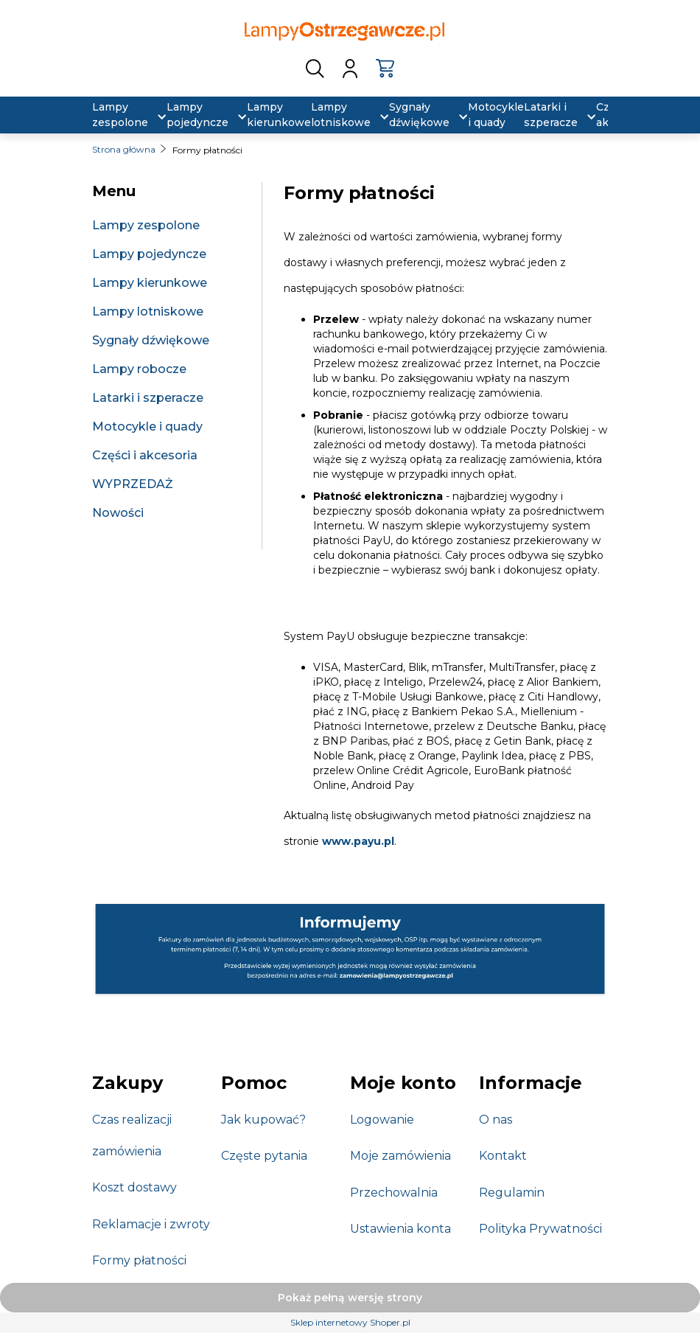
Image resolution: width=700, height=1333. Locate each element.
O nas (495, 1120)
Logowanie (382, 1120)
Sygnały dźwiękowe (150, 340)
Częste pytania (264, 1156)
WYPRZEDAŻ (132, 484)
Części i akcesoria (144, 455)
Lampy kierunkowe (149, 283)
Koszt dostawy (134, 1187)
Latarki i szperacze (147, 398)
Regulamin (512, 1193)
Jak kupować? (263, 1120)
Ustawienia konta (400, 1229)
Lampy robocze (139, 369)
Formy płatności (139, 1260)
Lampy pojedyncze (149, 254)
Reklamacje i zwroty (151, 1224)
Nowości (118, 513)
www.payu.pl (358, 841)
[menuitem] (120, 115)
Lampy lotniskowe (147, 311)
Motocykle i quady (147, 427)
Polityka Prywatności (540, 1229)
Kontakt (503, 1156)
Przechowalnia (394, 1193)
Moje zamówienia (400, 1156)
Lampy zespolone (146, 225)
